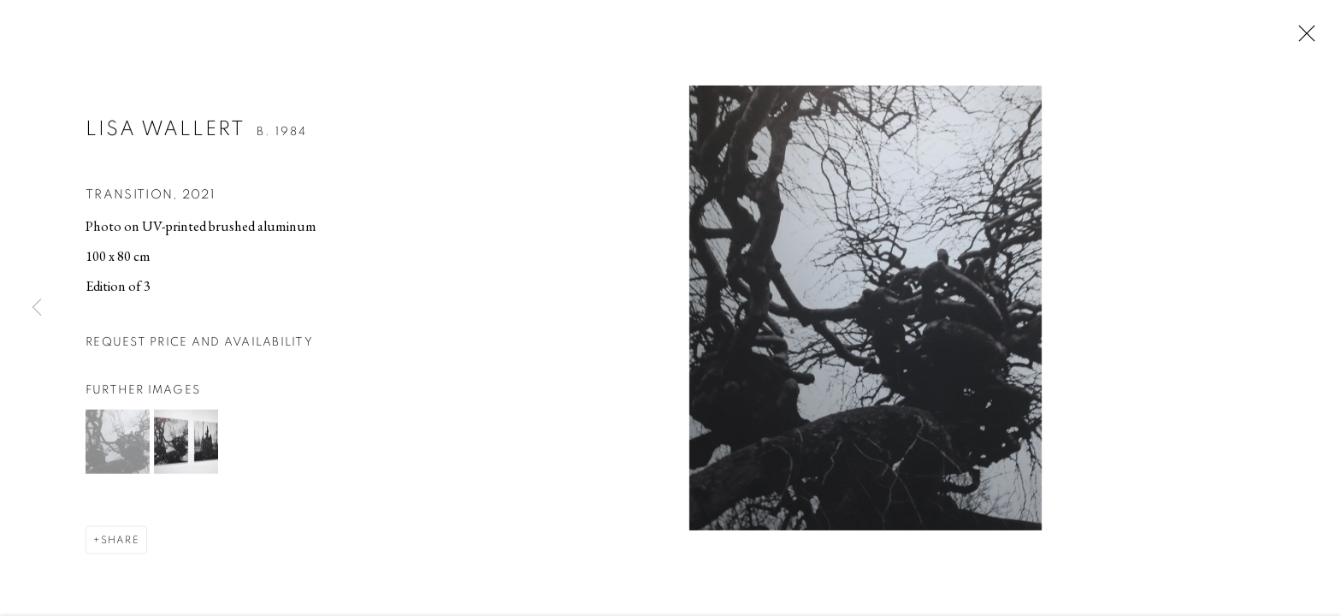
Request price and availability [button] (199, 344)
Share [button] (120, 541)
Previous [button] (37, 308)
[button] (118, 444)
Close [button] (1302, 38)
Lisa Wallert (166, 131)
